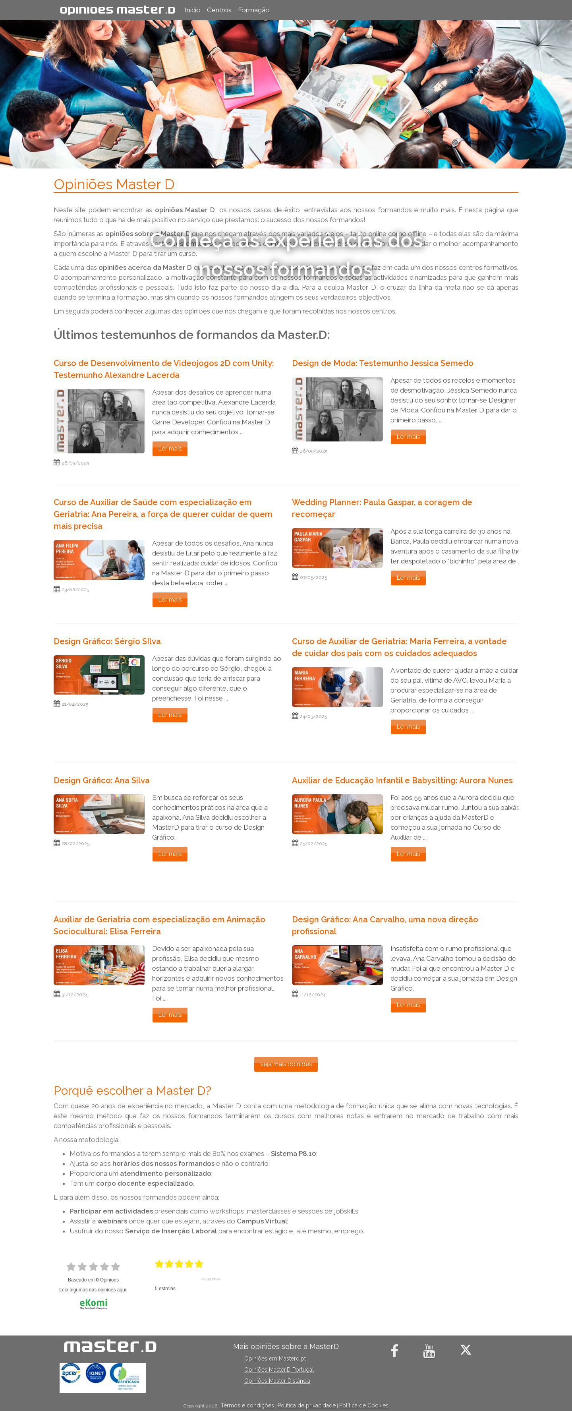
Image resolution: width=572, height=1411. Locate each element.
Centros (219, 10)
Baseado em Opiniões (93, 1280)
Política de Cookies (363, 1405)
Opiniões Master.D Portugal (279, 1369)
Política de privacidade (307, 1405)
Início (193, 10)
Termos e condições (247, 1405)
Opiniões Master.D (118, 10)
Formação (254, 10)
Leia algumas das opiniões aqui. (93, 1290)
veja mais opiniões (286, 1064)
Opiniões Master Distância (277, 1381)
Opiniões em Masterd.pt (275, 1358)
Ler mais (170, 448)
